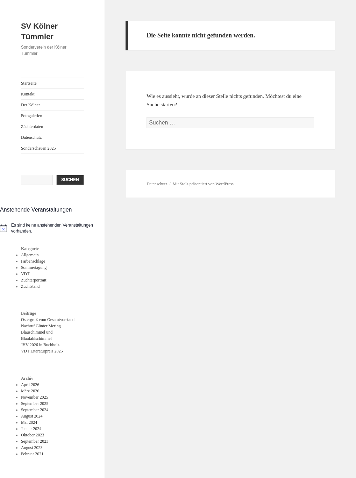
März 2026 (30, 390)
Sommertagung (34, 267)
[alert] (52, 228)
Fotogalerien (31, 115)
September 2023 (34, 441)
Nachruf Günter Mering (41, 325)
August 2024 (32, 416)
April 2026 (30, 384)
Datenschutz (31, 137)
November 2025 (34, 397)
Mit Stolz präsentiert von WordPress (203, 183)
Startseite (29, 83)
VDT (25, 273)
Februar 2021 (32, 453)
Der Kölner (30, 104)
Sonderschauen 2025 (38, 148)
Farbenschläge (33, 261)
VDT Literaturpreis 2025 (42, 351)
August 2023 (32, 447)
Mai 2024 (29, 422)
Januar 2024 (31, 428)
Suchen (70, 179)
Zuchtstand (30, 286)
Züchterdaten (32, 126)
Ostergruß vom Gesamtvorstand (47, 319)
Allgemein (30, 254)
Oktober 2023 (32, 435)
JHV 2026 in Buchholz (40, 344)
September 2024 (34, 409)
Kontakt (28, 94)
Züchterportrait (34, 280)
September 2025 (34, 403)
